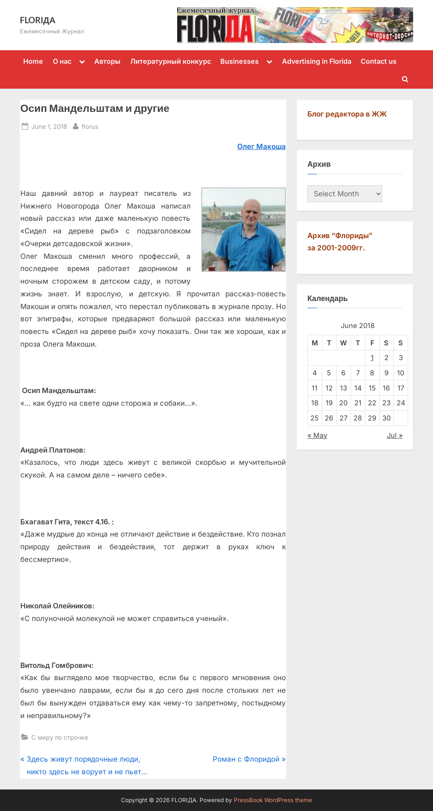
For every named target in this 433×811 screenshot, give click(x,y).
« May (317, 435)
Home (33, 61)
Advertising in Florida (316, 61)
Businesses (239, 61)
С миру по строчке (59, 737)
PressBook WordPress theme (273, 800)
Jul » (395, 435)
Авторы (107, 61)
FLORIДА (37, 20)
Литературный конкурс (170, 61)
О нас (62, 61)
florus (90, 125)
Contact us (379, 61)
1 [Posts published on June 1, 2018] (372, 357)
